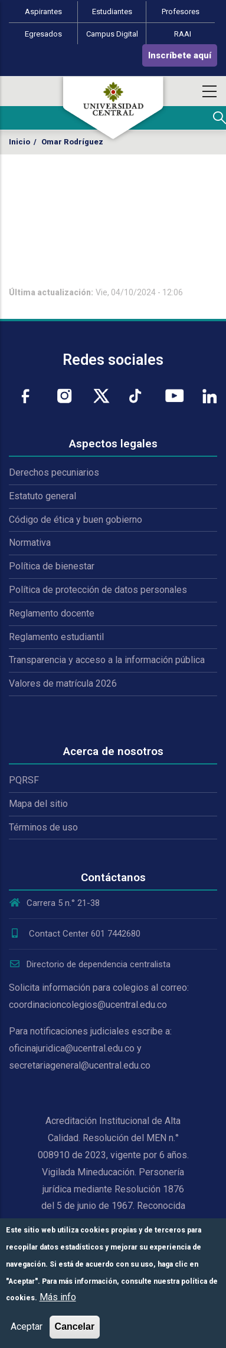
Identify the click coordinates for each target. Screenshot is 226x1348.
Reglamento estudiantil (56, 636)
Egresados (43, 33)
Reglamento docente (51, 613)
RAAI (182, 33)
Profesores (180, 11)
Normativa (30, 542)
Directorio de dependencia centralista (90, 964)
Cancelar (75, 1326)
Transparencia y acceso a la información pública (107, 659)
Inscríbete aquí (179, 55)
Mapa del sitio (38, 803)
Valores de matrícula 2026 (63, 683)
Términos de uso (43, 827)
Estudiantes (112, 11)
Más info (58, 1297)
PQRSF (24, 780)
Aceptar (26, 1326)
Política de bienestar (51, 566)
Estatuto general (42, 496)
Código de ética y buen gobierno (75, 519)
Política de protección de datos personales (98, 589)
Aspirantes (43, 11)
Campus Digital (112, 33)
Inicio (19, 141)
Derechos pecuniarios (54, 472)
